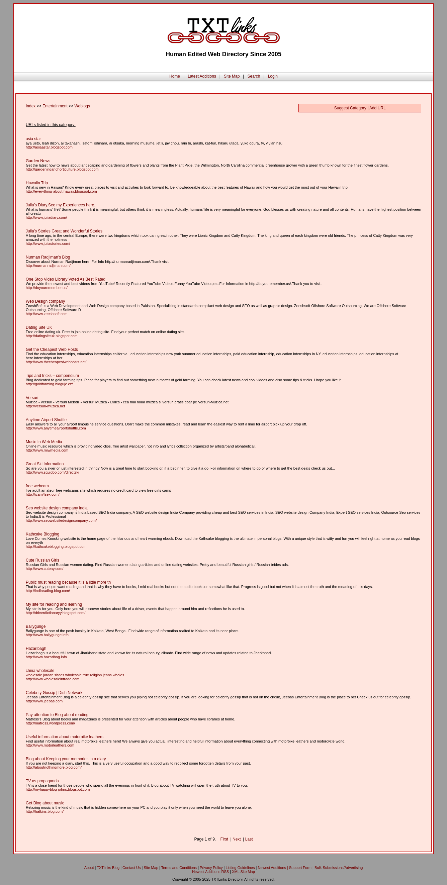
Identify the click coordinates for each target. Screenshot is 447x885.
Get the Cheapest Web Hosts (52, 349)
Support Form (300, 868)
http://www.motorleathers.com (50, 745)
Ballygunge (36, 626)
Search (253, 76)
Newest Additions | (273, 868)
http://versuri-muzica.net (45, 406)
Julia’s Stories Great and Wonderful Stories (64, 231)
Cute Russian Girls (42, 560)
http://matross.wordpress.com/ (50, 723)
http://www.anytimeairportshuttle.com (56, 428)
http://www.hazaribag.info (46, 657)
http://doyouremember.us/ (47, 288)
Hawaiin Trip (37, 183)
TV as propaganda (42, 781)
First (224, 839)
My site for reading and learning (54, 604)
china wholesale (40, 670)
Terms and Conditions (179, 868)
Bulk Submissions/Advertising (339, 868)
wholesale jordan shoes (45, 675)
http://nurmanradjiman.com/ (48, 266)
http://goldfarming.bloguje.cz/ (49, 384)
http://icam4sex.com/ (43, 494)
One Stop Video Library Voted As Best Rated (65, 279)
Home (174, 76)
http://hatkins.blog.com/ (45, 811)
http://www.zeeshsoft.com (47, 314)
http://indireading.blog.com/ (48, 591)
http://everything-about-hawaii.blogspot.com (61, 191)
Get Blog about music (45, 803)
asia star (33, 138)
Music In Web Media (44, 441)
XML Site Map (243, 872)
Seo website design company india (57, 508)
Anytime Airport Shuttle (46, 419)
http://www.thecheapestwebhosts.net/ (56, 362)
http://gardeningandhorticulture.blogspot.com (62, 169)
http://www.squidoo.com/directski (52, 472)
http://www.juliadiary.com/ (46, 217)
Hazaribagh (36, 648)
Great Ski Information (45, 464)
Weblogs (82, 106)
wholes (118, 675)
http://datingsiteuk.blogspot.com (52, 336)
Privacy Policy (211, 868)
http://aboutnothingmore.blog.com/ (54, 767)
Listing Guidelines (240, 868)
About (89, 868)
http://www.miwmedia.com (47, 450)
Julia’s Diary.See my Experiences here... (61, 205)
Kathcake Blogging (42, 534)
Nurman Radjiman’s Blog (48, 257)
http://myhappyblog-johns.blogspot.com (58, 789)
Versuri (32, 397)
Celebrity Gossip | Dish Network (54, 692)
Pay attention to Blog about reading (57, 714)
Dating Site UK (39, 327)
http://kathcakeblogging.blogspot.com (56, 547)
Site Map (232, 76)
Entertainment (55, 106)
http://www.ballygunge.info (47, 635)
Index (30, 106)
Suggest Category (350, 108)
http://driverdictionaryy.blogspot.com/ (55, 613)
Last (249, 839)
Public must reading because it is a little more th (68, 582)
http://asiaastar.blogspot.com (49, 147)
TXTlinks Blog (108, 868)
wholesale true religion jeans (88, 675)
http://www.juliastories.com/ (48, 243)
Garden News (38, 161)
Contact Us (131, 868)
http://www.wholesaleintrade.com (52, 679)
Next (237, 839)
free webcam (37, 486)
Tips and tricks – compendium (52, 375)
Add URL (377, 108)
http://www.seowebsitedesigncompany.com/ (61, 520)
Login (273, 76)
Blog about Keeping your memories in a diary (66, 759)
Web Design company (45, 301)
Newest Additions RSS (210, 872)
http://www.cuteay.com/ (44, 569)
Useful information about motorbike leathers (64, 736)
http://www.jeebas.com (44, 701)
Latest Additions (202, 76)
